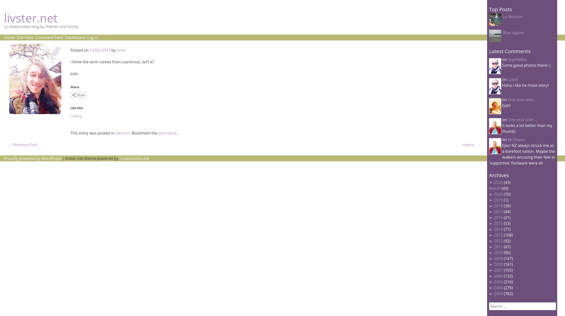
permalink (167, 133)
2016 (498, 217)
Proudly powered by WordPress (32, 158)
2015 (498, 223)
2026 (498, 182)
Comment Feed (49, 37)
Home (9, 37)
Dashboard (75, 37)
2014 (498, 229)
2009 (498, 258)
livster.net (31, 18)
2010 (498, 252)
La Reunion (513, 16)
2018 (498, 206)
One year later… (522, 99)
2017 (498, 211)
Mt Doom (516, 139)
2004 (498, 287)
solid (121, 50)
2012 (498, 241)
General (122, 133)
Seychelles (517, 59)
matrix (470, 144)
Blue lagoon (513, 32)
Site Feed (25, 37)
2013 (498, 235)
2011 (498, 246)
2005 (498, 282)
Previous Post (22, 144)
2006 (498, 276)
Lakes (513, 79)
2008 (498, 264)
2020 (498, 194)
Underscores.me (135, 158)
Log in (92, 37)
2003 (498, 293)
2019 (498, 200)
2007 (498, 270)
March (494, 188)
